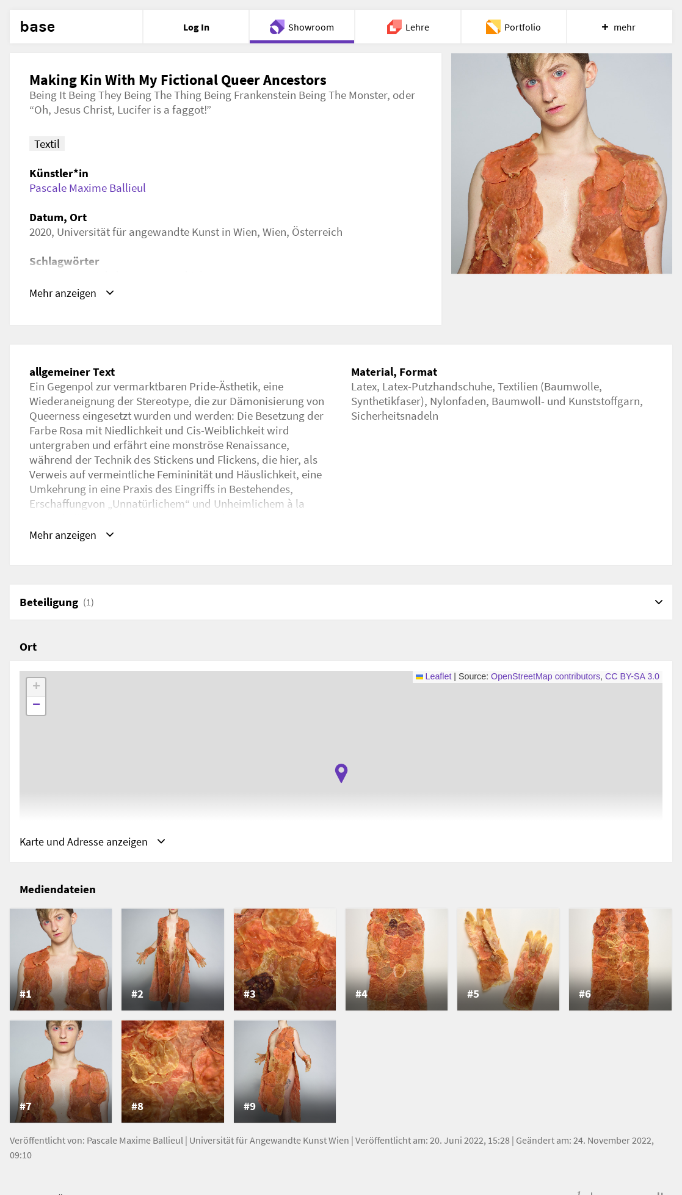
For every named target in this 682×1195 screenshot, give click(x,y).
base (37, 27)
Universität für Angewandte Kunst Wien (269, 1142)
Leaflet (434, 677)
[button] (341, 774)
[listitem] (61, 962)
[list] (341, 1018)
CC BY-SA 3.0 (632, 677)
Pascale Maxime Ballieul (87, 187)
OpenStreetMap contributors (545, 677)
